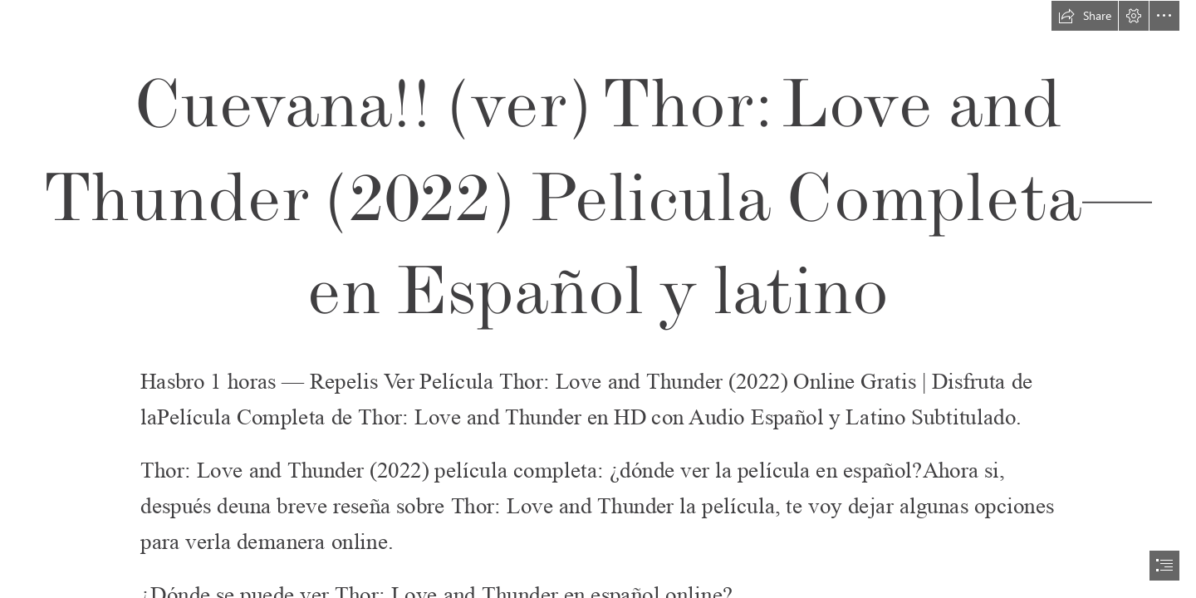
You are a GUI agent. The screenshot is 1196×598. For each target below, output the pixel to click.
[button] (1084, 16)
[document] (598, 299)
